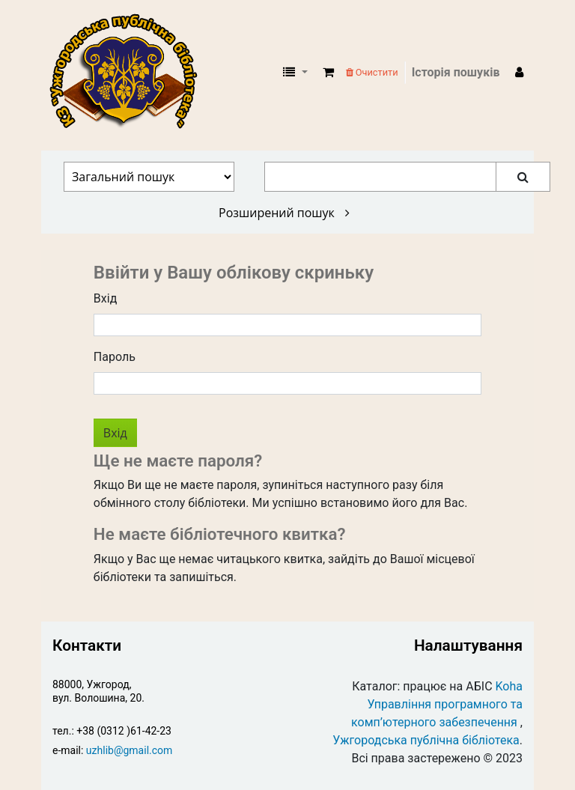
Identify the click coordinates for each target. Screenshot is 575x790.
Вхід (105, 298)
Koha (509, 686)
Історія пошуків (456, 72)
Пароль (115, 357)
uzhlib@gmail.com (129, 750)
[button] (328, 73)
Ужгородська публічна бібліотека (426, 740)
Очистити (372, 72)
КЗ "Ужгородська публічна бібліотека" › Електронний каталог (129, 72)
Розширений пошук (284, 213)
